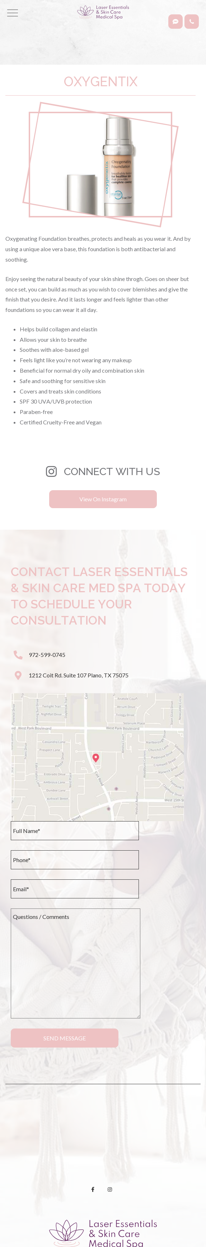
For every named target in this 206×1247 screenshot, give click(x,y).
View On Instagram (103, 499)
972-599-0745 (47, 654)
